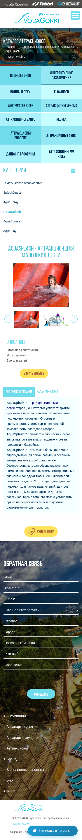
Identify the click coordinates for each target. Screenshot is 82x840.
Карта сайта (21, 824)
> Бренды (11, 759)
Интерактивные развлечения (38, 46)
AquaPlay (9, 231)
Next (73, 317)
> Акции (9, 791)
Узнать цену (45, 531)
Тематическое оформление (22, 183)
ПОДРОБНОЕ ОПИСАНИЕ (19, 392)
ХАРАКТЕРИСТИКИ (47, 392)
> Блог (8, 780)
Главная (10, 46)
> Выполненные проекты (23, 770)
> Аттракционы (15, 748)
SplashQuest (12, 192)
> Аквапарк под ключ (20, 727)
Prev (7, 317)
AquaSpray (10, 202)
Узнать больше (34, 373)
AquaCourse (11, 221)
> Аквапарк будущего (20, 737)
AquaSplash (68, 46)
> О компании (14, 716)
